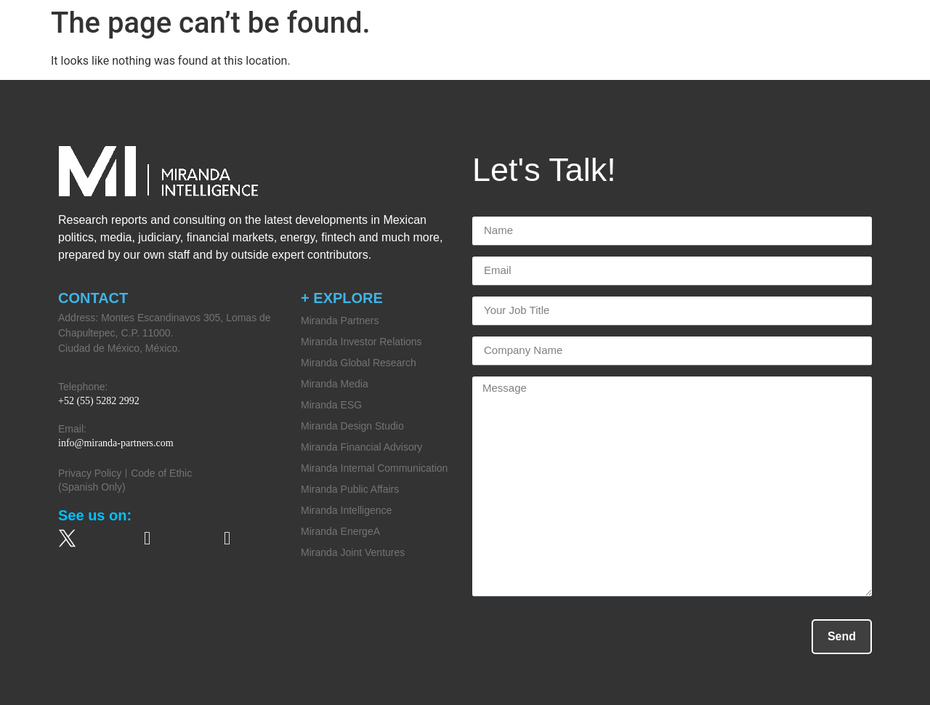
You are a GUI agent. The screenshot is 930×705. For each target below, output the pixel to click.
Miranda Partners (340, 320)
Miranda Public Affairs (350, 489)
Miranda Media (334, 384)
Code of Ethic (161, 473)
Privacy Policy (89, 473)
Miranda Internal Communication (374, 468)
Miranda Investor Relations (361, 341)
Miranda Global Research (358, 362)
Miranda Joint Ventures (353, 552)
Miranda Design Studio (352, 426)
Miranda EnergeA (340, 531)
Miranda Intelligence (346, 510)
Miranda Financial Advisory (361, 447)
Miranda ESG (331, 405)
